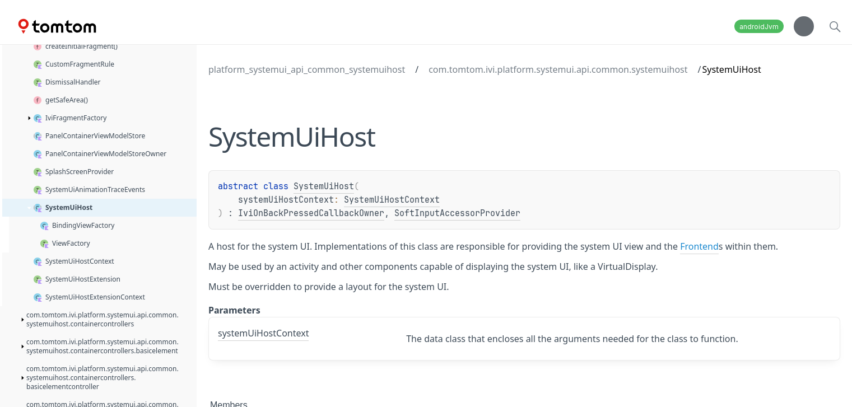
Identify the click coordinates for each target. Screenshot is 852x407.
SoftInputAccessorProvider (457, 213)
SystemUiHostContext (392, 199)
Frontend (699, 246)
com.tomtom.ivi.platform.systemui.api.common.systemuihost (558, 69)
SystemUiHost (324, 186)
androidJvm (759, 26)
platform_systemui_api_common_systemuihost (306, 69)
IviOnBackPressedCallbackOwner (311, 213)
